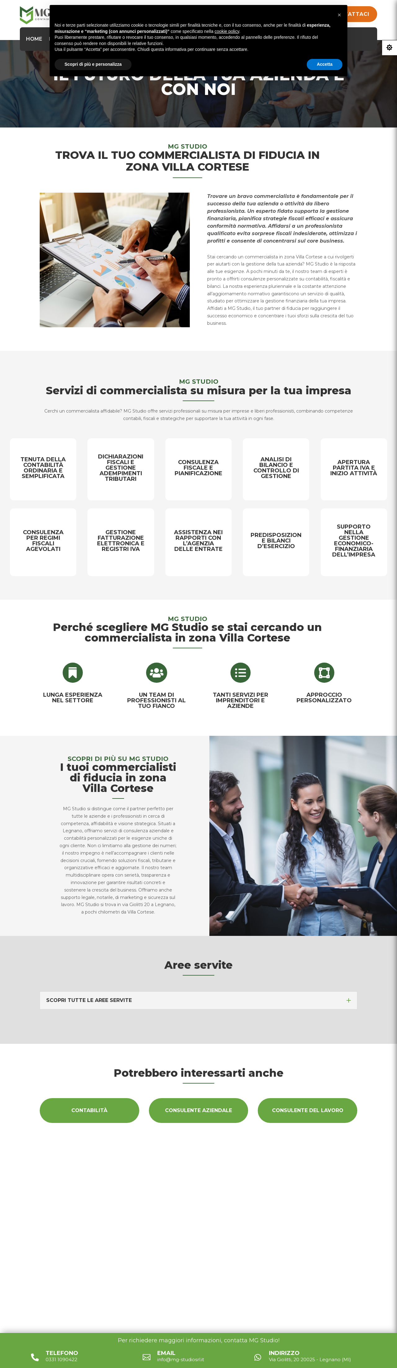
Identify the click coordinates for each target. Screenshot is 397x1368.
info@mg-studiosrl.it (183, 1250)
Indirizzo (284, 1353)
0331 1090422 (173, 1266)
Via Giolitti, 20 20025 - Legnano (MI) (202, 1234)
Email (166, 1353)
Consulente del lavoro (307, 1110)
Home (34, 39)
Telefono (62, 1353)
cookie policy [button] (227, 31)
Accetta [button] (324, 64)
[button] (339, 15)
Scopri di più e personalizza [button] (93, 64)
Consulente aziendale (198, 1110)
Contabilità (89, 1110)
